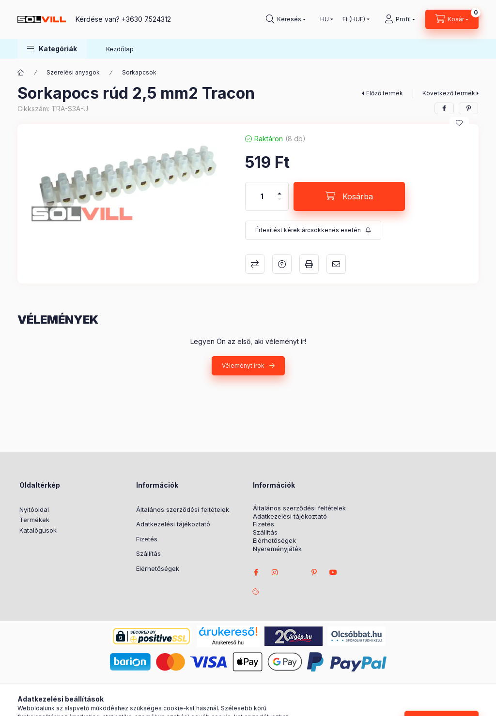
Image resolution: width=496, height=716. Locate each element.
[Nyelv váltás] (324, 19)
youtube (333, 572)
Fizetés (146, 539)
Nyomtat (309, 264)
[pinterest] (468, 108)
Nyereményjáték (277, 548)
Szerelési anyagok (73, 72)
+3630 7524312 (146, 19)
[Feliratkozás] (313, 230)
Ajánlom (336, 264)
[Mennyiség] (262, 196)
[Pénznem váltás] (354, 19)
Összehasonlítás (254, 264)
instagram (275, 572)
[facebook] (444, 108)
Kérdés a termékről (282, 264)
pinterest (314, 572)
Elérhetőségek (157, 568)
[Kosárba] (349, 196)
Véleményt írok (243, 365)
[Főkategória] (20, 72)
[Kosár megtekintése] (452, 19)
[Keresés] (286, 19)
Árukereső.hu (228, 642)
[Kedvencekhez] (459, 123)
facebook (255, 572)
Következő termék (448, 93)
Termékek (34, 519)
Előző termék (384, 93)
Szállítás (148, 553)
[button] (52, 49)
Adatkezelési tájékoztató (173, 524)
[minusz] (279, 203)
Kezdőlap (120, 49)
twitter (294, 572)
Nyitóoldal (34, 509)
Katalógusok (38, 530)
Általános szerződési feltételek (182, 509)
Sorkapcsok (139, 72)
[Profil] (399, 19)
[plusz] (279, 189)
